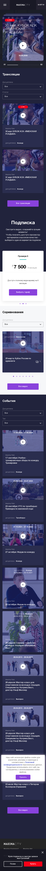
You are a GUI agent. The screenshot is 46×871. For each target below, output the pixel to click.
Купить (33, 864)
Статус (5, 92)
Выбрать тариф (23, 292)
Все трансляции (23, 203)
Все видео (23, 386)
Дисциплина (7, 82)
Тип (4, 419)
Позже (13, 864)
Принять (23, 777)
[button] (20, 303)
